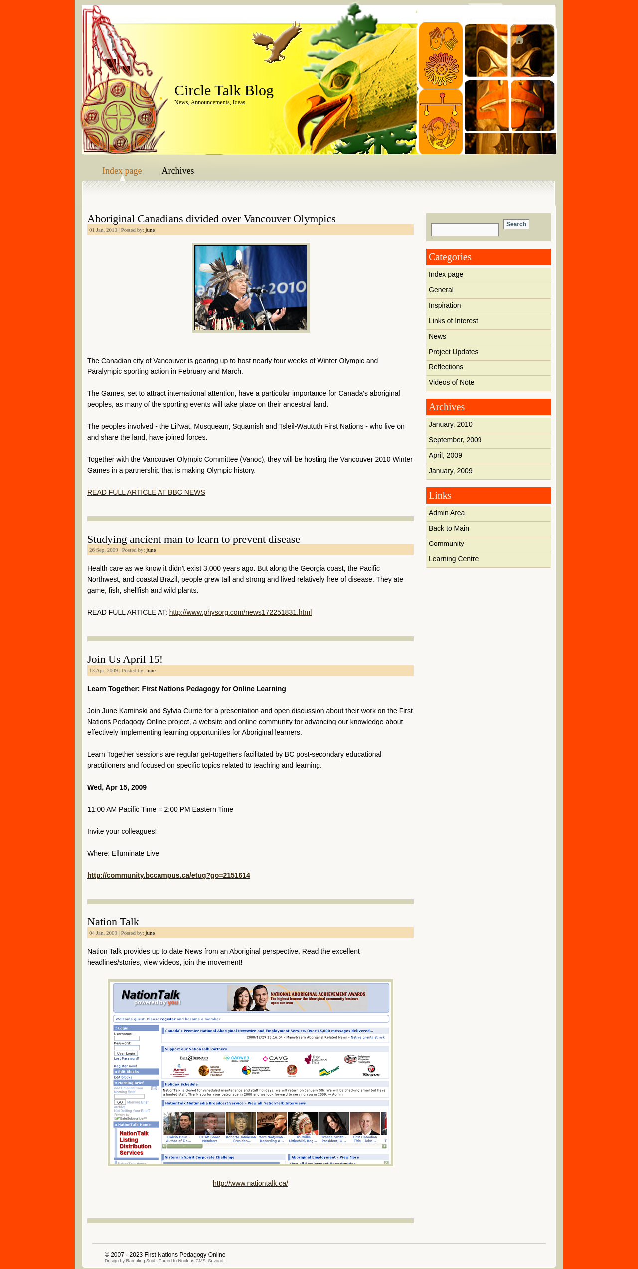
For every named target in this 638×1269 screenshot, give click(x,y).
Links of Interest (453, 321)
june (150, 230)
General (441, 290)
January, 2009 (451, 471)
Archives (177, 171)
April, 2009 (445, 455)
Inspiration (445, 305)
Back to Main (449, 528)
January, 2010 (451, 424)
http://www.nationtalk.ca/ (250, 1183)
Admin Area (447, 513)
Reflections (446, 367)
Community (446, 543)
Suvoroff (216, 1260)
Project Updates (453, 352)
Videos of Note (452, 382)
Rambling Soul (141, 1260)
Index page (122, 171)
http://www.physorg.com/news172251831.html (240, 612)
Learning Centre (453, 559)
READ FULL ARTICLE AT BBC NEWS (146, 492)
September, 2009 (455, 440)
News (437, 336)
